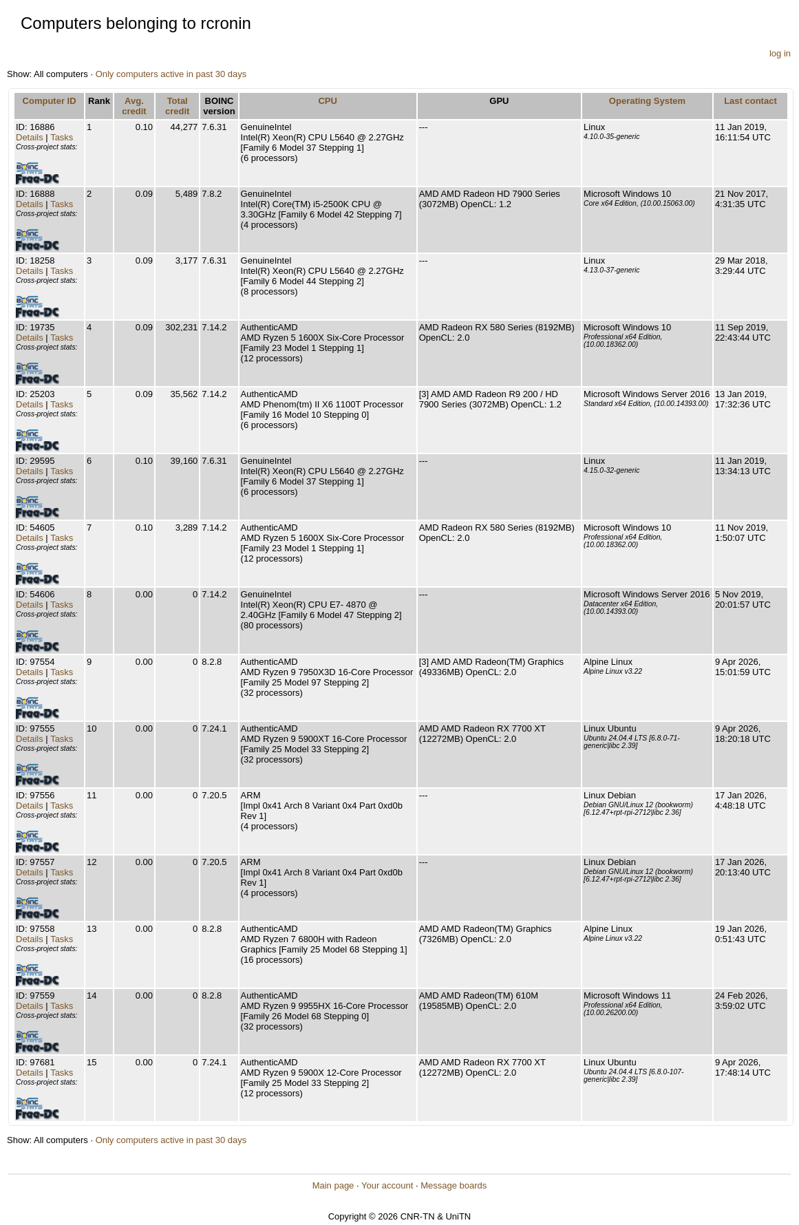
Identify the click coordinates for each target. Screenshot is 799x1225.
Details (29, 137)
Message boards (453, 1185)
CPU (327, 101)
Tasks (61, 137)
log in (780, 53)
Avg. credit (134, 106)
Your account (387, 1185)
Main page (333, 1185)
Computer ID (49, 101)
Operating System (647, 101)
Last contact (750, 101)
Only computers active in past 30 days (171, 74)
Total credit (177, 106)
